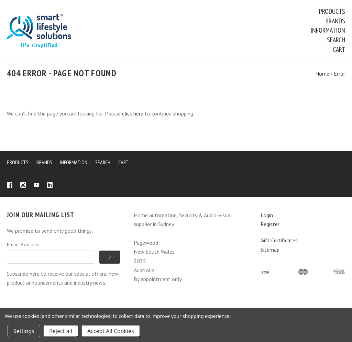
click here (132, 114)
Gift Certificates (279, 241)
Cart (339, 49)
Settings (23, 331)
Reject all (60, 331)
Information (327, 30)
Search (336, 39)
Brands (335, 20)
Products (332, 11)
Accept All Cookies (110, 331)
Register (270, 225)
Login (267, 216)
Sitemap (270, 250)
